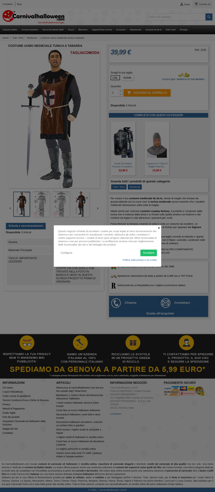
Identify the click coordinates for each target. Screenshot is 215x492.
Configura (66, 252)
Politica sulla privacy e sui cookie (140, 259)
